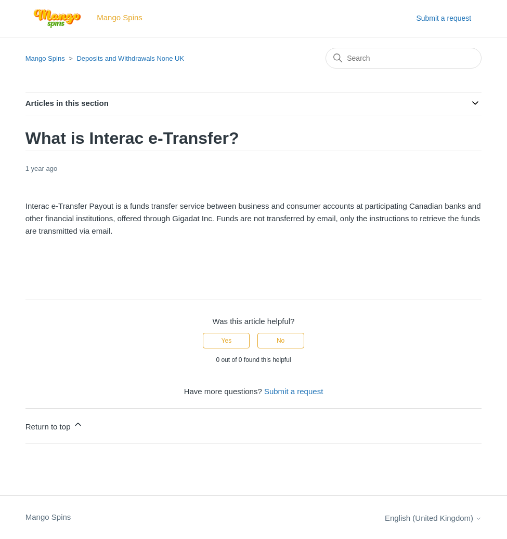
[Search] (404, 58)
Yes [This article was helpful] (227, 340)
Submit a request (443, 18)
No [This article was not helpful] (280, 340)
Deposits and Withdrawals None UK (130, 58)
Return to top (54, 425)
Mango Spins (45, 58)
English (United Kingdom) (433, 518)
